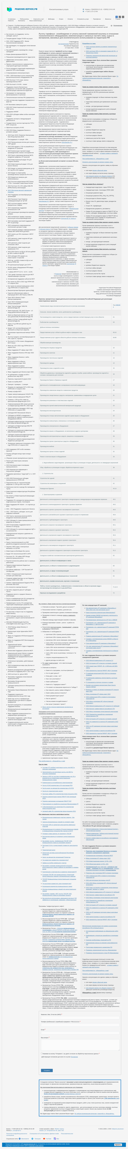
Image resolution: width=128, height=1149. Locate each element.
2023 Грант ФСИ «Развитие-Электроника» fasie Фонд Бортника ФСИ (21, 136)
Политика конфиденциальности (16, 1133)
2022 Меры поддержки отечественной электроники (102, 711)
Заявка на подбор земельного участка (54, 863)
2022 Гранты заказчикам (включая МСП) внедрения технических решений (19, 516)
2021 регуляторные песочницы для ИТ (98, 880)
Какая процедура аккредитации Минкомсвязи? (100, 612)
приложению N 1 (67, 142)
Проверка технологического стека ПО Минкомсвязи (102, 953)
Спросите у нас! (38, 19)
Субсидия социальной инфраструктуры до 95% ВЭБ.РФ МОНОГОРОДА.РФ (21, 435)
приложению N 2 (44, 201)
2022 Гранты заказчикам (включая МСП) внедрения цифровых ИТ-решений (20, 156)
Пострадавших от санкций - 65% (18, 139)
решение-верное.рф (29, 1144)
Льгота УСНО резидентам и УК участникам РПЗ (57, 785)
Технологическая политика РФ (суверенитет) (20, 97)
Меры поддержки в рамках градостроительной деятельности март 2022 (20, 367)
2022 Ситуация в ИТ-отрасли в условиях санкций (101, 663)
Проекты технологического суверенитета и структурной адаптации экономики (19, 65)
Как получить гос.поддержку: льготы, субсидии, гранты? (17, 35)
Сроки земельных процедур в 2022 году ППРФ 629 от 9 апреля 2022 (20, 409)
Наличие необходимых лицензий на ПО (98, 940)
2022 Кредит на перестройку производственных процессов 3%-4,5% (20, 173)
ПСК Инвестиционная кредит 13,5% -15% (99, 861)
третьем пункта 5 (45, 229)
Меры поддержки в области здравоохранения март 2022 (17, 362)
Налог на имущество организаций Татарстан (56, 857)
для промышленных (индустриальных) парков (57, 957)
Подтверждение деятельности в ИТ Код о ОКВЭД (101, 620)
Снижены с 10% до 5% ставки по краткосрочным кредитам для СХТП (19, 400)
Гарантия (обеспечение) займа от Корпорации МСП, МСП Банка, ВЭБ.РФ (20, 294)
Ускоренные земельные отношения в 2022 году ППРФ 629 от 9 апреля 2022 (21, 444)
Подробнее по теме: (89, 43)
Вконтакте (24, 1139)
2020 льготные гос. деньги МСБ (18, 674)
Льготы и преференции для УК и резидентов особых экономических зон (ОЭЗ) (20, 599)
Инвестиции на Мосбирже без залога (18, 551)
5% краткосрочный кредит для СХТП (19, 265)
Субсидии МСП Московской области (19, 413)
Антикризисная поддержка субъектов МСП (21, 279)
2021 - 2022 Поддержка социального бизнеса (20, 509)
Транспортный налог (48, 850)
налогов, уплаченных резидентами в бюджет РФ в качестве (58, 940)
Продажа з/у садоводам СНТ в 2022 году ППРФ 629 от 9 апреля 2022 (20, 388)
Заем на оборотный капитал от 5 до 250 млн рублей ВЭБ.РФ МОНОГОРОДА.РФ (20, 315)
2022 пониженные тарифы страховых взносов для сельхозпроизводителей (19, 217)
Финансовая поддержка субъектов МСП (20, 650)
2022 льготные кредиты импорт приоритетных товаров (17, 204)
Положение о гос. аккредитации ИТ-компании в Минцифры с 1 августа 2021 (101, 623)
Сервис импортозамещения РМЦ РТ (19, 397)
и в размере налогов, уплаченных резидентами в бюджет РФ (60, 968)
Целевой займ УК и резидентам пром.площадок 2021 (59, 811)
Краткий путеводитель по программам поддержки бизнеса (20, 705)
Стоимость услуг (83, 19)
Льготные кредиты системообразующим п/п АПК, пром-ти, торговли (21, 337)
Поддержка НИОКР (12, 111)
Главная (118, 19)
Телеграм (36, 1139)
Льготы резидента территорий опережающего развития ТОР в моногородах (20, 69)
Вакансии (108, 19)
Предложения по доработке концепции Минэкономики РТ (60, 804)
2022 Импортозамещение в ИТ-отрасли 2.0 (99, 660)
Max (56, 1139)
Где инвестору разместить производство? (55, 860)
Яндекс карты (59, 1129)
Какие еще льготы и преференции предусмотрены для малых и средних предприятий (19, 700)
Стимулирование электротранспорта (17, 73)
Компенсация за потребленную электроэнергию (57, 782)
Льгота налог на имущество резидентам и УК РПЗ (58, 788)
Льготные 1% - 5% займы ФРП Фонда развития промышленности (18, 557)
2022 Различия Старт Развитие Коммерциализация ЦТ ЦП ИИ (17, 200)
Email (42, 1030)
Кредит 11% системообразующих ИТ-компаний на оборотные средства (19, 329)
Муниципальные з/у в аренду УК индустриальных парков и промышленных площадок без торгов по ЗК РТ (60, 830)
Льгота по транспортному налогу (52, 791)
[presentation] (57, 1064)
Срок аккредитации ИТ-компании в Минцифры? (101, 643)
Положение (74, 1057)
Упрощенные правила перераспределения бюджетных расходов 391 (21, 439)
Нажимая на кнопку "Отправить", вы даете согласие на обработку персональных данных (71, 1053)
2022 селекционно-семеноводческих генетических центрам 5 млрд (19, 226)
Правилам (58, 274)
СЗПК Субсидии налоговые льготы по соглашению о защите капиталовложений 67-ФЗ (20, 617)
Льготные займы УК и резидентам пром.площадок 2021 (59, 794)
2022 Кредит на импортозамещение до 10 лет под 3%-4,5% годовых (21, 169)
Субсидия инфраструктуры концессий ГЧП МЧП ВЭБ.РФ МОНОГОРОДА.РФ (21, 422)
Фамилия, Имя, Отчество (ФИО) (51, 1014)
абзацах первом (73, 227)
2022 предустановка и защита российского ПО (100, 730)
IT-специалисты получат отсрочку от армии (99, 682)
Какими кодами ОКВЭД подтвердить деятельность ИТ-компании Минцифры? (102, 616)
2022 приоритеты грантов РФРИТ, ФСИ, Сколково (101, 670)
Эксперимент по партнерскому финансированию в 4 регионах (16, 94)
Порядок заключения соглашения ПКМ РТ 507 (56, 801)
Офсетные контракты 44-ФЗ (15, 127)
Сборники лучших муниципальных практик (19, 458)
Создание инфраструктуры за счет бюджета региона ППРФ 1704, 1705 (20, 579)
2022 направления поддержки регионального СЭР (17, 208)
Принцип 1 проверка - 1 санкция (18, 384)
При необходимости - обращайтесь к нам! (95, 158)
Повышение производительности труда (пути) (20, 57)
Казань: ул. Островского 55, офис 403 (51, 1130)
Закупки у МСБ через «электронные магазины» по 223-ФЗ (17, 547)
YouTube (47, 1139)
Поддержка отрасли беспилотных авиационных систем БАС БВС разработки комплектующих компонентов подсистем (19, 88)
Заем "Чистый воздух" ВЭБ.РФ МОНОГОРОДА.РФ (17, 307)
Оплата (70, 19)
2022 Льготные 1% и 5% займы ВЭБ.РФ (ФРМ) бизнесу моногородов (20, 186)
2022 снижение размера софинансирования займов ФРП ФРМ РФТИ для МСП (21, 230)
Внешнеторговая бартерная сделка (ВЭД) (21, 290)
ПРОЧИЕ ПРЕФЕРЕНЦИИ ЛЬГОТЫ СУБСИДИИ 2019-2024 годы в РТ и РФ (18, 623)
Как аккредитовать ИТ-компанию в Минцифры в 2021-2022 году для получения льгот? (101, 609)
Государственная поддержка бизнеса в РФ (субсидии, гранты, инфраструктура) (41, 25)
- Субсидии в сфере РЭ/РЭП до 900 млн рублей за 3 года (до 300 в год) (59, 930)
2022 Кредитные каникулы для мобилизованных (17, 178)
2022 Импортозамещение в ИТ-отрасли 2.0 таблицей (102, 706)
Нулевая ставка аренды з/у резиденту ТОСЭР (56, 833)
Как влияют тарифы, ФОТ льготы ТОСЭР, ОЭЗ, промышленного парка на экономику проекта (57, 894)
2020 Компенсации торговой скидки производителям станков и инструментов (21, 151)
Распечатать (117, 25)
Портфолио (97, 19)
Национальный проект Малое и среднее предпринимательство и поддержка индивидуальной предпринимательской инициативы (20, 656)
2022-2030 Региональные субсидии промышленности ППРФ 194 (17, 479)
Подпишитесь (24, 19)
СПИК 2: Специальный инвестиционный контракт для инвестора (18, 574)
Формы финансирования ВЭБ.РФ (16, 54)
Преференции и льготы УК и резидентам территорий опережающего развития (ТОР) (19, 603)
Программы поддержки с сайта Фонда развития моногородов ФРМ (20, 718)
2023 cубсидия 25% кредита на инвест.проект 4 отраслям (17, 256)
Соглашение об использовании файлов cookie (44, 1133)
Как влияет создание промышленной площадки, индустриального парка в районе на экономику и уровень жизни (60, 867)
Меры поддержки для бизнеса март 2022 (21, 372)
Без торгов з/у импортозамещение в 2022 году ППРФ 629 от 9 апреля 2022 (21, 286)
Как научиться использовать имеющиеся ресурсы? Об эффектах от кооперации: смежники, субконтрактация (59, 899)
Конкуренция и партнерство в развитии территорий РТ (59, 872)
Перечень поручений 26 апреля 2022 (19, 379)
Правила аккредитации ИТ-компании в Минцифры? (102, 636)
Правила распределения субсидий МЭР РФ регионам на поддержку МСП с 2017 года (21, 670)
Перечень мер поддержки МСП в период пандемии (102, 873)
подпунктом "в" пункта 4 (68, 218)
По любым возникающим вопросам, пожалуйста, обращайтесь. (100, 78)
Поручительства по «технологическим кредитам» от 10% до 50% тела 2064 (18, 483)
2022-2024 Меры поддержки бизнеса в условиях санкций (86, 25)
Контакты (21, 20)
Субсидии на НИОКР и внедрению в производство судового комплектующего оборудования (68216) (20, 417)
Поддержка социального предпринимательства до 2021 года (19, 695)
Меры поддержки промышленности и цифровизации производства (19, 714)
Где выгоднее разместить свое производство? (56, 883)
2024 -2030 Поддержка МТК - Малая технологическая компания (17, 42)
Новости (11, 20)
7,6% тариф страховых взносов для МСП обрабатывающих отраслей (21, 275)
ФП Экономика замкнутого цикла (16, 104)
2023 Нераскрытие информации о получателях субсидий (17, 470)
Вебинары (51, 19)
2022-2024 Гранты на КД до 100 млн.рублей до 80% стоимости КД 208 (21, 252)
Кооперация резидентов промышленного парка (57, 886)
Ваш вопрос (44, 1037)
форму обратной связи (100, 170)
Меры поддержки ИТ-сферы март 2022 (20, 350)
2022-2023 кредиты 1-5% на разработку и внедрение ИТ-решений (21, 147)
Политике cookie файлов (36, 1145)
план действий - (102, 868)
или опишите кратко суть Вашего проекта (99, 176)
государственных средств (62, 1094)
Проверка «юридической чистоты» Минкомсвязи (101, 950)
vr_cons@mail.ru (16, 1130)
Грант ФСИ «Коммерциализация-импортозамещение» (18, 302)
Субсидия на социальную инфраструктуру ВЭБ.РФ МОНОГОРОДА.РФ (21, 431)
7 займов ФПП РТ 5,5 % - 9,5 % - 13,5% (20, 272)
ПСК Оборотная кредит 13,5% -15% (97, 864)
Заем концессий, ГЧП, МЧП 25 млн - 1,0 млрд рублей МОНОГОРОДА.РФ (20, 311)
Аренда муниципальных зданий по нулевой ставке (58, 822)
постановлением (63, 44)
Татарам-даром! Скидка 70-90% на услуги (19, 38)
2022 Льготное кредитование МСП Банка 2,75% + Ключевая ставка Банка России (21, 182)
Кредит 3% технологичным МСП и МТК (18, 554)
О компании (12, 19)
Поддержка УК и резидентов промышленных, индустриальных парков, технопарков (20, 501)
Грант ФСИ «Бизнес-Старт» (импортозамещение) (16, 298)
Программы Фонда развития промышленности (17, 682)
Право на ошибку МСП (15, 381)
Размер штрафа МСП (14, 391)
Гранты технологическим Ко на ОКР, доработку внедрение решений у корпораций (20, 543)
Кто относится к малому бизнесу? (16, 587)
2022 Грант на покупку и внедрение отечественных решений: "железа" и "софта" (102, 888)
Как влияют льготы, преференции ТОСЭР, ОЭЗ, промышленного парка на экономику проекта (57, 841)
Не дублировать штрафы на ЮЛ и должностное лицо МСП (18, 375)
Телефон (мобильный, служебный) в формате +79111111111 (60, 1021)
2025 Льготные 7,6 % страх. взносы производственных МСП (17, 80)
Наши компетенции (35, 20)
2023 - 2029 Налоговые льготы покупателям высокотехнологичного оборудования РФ (20, 76)
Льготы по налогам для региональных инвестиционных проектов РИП (18, 608)
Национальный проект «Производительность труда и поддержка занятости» (21, 646)
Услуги (61, 19)
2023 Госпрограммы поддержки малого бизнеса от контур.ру (18, 525)
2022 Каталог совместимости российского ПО (100, 709)
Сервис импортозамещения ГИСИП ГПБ (20, 394)
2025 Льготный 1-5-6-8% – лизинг (16, 84)
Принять (118, 1145)
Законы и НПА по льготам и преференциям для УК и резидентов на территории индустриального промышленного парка (59, 778)
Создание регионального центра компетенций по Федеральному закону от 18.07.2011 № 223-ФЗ (21, 723)
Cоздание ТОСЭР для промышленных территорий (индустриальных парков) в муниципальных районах (59, 875)
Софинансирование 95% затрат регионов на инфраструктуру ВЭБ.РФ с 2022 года (21, 404)
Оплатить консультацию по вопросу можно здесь (97, 162)
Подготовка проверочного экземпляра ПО (99, 947)
